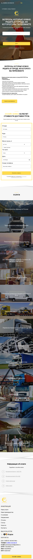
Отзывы (3, 518)
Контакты (4, 526)
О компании (4, 513)
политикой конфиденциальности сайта (16, 48)
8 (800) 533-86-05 (7, 3)
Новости (3, 523)
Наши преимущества (7, 510)
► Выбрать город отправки (8, 9)
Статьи (3, 521)
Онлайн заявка (16, 555)
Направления (5, 515)
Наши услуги (4, 508)
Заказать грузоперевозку (9, 101)
